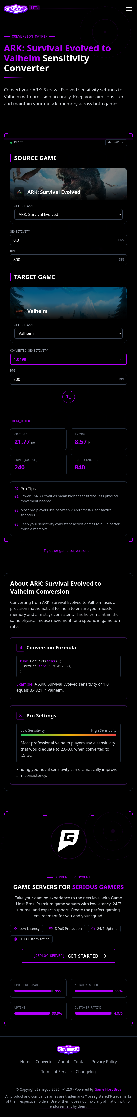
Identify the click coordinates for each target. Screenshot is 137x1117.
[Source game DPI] (68, 259)
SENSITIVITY (20, 232)
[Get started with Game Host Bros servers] (68, 956)
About (63, 1061)
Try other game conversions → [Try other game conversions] (68, 550)
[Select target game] (68, 333)
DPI (13, 251)
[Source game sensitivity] (68, 240)
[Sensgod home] (16, 9)
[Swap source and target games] (68, 397)
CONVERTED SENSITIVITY (29, 351)
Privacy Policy (104, 1061)
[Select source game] (68, 214)
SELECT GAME (24, 206)
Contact (80, 1061)
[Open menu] (129, 9)
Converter (45, 1061)
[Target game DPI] (68, 379)
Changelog (86, 1071)
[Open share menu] (116, 142)
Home (26, 1061)
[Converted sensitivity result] (68, 359)
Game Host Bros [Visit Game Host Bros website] (108, 1089)
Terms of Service (56, 1071)
